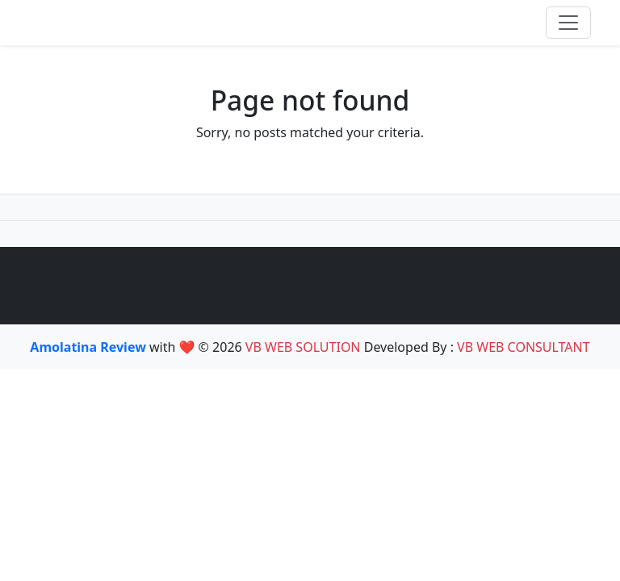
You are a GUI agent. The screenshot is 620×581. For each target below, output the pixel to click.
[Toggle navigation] (568, 22)
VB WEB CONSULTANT (523, 347)
